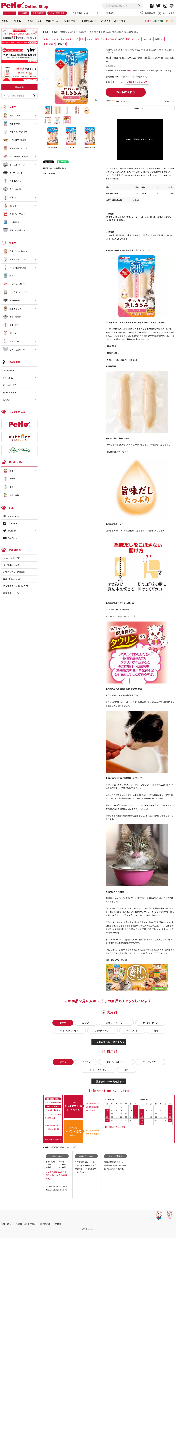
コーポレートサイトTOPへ (103, 13)
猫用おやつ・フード (51, 39)
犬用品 (4, 20)
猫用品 (17, 20)
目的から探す (88, 20)
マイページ (9, 13)
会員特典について (80, 13)
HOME (45, 32)
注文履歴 (23, 13)
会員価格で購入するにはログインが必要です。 (126, 76)
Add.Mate (158, 20)
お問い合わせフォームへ (53, 1139)
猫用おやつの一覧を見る (109, 1081)
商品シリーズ (52, 20)
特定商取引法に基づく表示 (15, 586)
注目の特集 (69, 20)
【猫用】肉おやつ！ (133, 39)
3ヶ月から (83, 32)
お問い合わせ (6, 1224)
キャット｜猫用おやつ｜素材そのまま (101, 39)
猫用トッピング (49, 44)
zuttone (170, 20)
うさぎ (30, 20)
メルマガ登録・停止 (57, 13)
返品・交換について (12, 579)
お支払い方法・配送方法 (14, 572)
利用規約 (57, 1224)
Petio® (147, 20)
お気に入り (147, 13)
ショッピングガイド (11, 558)
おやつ (82, 39)
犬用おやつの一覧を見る (109, 1042)
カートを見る (166, 13)
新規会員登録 (38, 13)
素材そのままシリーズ (69, 39)
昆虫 (39, 20)
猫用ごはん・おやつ (67, 32)
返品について (170, 101)
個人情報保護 (45, 1224)
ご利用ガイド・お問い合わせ (113, 20)
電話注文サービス (11, 593)
